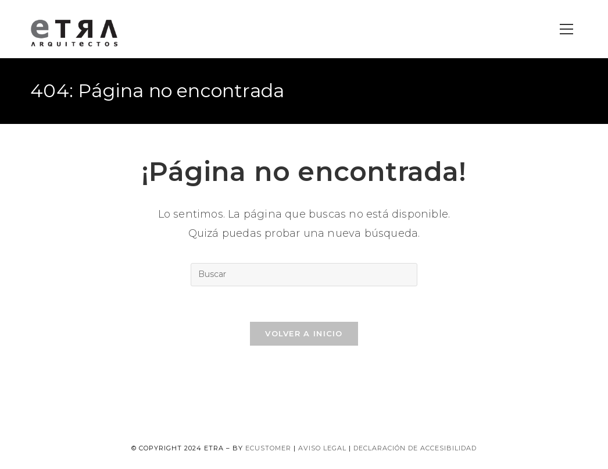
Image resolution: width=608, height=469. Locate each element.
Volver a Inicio (304, 333)
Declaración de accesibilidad (415, 448)
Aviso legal (322, 448)
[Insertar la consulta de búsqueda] (304, 274)
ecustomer (268, 448)
